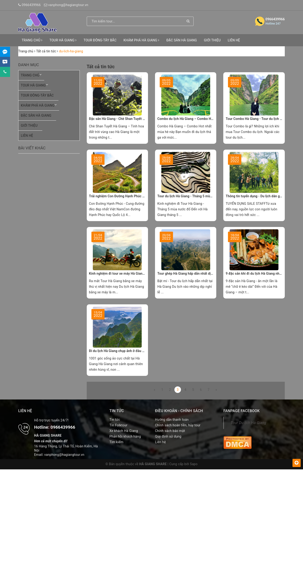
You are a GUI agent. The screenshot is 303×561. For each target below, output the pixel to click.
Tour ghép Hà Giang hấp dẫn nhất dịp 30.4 (188, 273)
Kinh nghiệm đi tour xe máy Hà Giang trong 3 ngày (126, 273)
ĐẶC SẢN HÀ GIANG (181, 40)
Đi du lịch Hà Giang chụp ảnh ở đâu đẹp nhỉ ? (122, 351)
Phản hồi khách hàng (125, 436)
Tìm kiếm (116, 442)
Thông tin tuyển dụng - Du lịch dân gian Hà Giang (262, 196)
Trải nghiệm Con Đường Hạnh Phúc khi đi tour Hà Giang (130, 196)
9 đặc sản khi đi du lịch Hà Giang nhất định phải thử (264, 273)
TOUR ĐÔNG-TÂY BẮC (100, 40)
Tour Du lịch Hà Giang (248, 423)
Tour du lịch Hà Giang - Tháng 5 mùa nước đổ (191, 196)
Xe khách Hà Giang (123, 431)
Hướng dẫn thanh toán (172, 419)
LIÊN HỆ (234, 40)
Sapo (194, 464)
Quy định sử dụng (168, 436)
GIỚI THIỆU (212, 40)
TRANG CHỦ (32, 40)
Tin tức (114, 419)
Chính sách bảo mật (170, 431)
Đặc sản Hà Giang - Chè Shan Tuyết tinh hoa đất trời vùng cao (135, 119)
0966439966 (31, 5)
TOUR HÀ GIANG (63, 40)
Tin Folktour (118, 425)
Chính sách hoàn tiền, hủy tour (177, 425)
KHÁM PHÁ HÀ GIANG (141, 40)
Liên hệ (160, 442)
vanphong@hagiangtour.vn (68, 5)
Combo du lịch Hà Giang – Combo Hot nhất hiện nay (196, 119)
